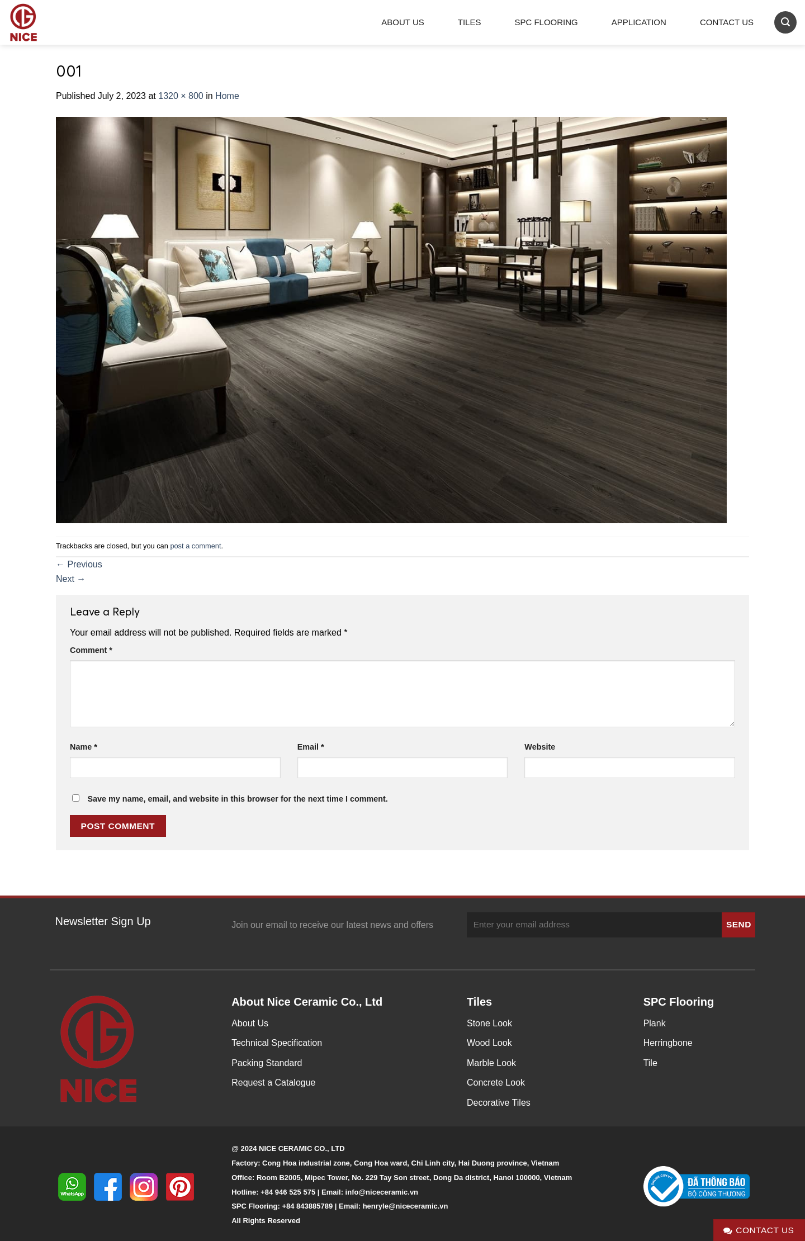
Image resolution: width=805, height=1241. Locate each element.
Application (639, 22)
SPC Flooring (545, 22)
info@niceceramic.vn (381, 1192)
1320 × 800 (180, 96)
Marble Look (491, 1063)
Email (310, 746)
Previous (79, 564)
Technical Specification (276, 1043)
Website (539, 746)
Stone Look (489, 1023)
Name (83, 746)
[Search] (785, 22)
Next (71, 579)
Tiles (469, 22)
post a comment (195, 546)
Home (227, 96)
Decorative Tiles (499, 1102)
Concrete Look (496, 1082)
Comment (91, 650)
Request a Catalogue (273, 1082)
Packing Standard (266, 1063)
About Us (402, 22)
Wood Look (489, 1043)
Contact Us (727, 22)
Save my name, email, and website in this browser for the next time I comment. (237, 798)
